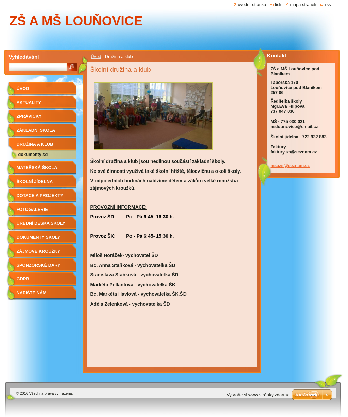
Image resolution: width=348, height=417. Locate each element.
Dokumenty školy (38, 237)
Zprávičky (29, 116)
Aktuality (29, 102)
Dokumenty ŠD (33, 154)
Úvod (96, 56)
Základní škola (36, 130)
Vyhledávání (24, 57)
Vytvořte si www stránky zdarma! (259, 394)
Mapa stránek (303, 4)
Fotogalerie (32, 209)
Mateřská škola (37, 167)
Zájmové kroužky (38, 251)
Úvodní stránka (252, 4)
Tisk (278, 4)
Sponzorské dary (38, 265)
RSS (328, 4)
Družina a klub (35, 144)
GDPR (23, 279)
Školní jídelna (35, 181)
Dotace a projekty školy (40, 198)
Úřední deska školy (41, 223)
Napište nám (32, 292)
